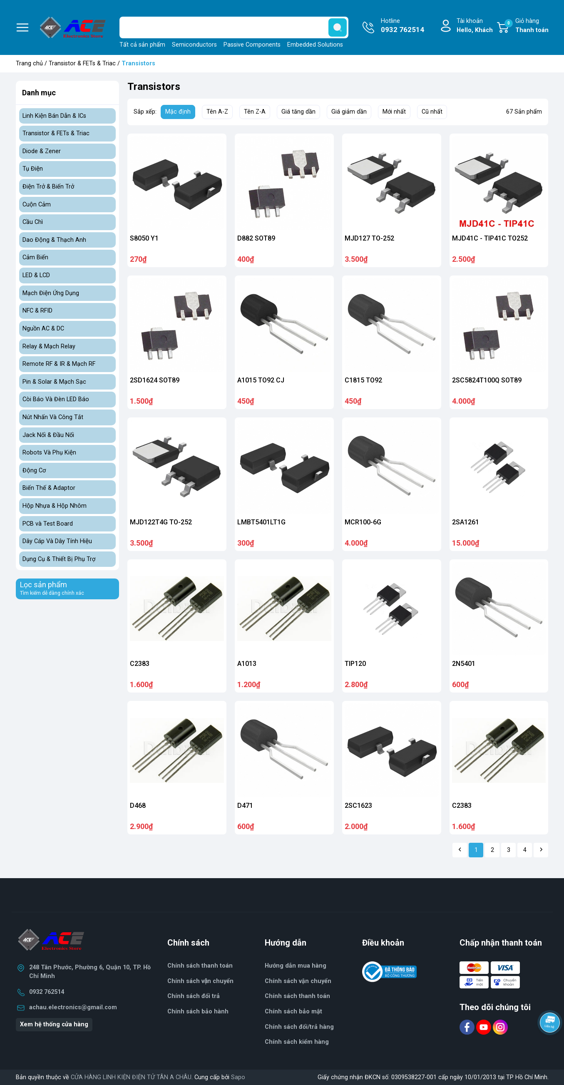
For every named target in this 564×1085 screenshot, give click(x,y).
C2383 (139, 664)
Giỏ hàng (526, 26)
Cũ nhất (432, 111)
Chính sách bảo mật (293, 1011)
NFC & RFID (37, 310)
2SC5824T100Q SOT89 (487, 380)
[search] (337, 27)
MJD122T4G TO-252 (161, 522)
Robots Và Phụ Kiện (49, 452)
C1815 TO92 (363, 380)
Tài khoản (475, 26)
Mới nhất (394, 111)
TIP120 (355, 664)
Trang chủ (29, 63)
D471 (245, 805)
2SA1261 (465, 522)
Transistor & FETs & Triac (82, 63)
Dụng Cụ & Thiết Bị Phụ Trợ (58, 559)
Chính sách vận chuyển (200, 981)
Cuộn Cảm (36, 204)
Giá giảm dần (349, 111)
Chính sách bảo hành (198, 1011)
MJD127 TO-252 (369, 238)
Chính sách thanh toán (297, 996)
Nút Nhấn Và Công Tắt (52, 417)
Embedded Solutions (315, 44)
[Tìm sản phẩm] (233, 27)
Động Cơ (34, 470)
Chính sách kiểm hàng (297, 1041)
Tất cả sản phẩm (142, 44)
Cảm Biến (35, 257)
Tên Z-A (255, 111)
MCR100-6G (363, 522)
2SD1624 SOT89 (154, 380)
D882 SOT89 (256, 238)
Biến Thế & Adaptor (48, 488)
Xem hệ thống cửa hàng (54, 1024)
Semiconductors (194, 44)
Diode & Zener (41, 151)
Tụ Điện (32, 168)
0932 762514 (46, 992)
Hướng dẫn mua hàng (295, 965)
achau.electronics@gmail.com (73, 1007)
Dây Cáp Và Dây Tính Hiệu (57, 541)
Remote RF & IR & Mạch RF (58, 363)
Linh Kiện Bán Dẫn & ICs (54, 115)
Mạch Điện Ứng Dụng (50, 293)
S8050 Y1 (144, 238)
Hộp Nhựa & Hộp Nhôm (54, 505)
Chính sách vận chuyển (298, 981)
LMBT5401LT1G (261, 522)
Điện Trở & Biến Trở (48, 186)
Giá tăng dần (298, 111)
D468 (138, 805)
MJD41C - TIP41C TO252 (490, 238)
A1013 (246, 664)
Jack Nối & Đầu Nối (48, 435)
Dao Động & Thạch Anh (54, 239)
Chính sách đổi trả (193, 996)
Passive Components (252, 44)
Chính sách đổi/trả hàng (299, 1026)
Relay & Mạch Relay (48, 346)
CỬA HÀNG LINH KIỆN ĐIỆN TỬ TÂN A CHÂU (131, 1077)
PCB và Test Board (47, 523)
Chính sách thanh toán (200, 965)
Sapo (238, 1077)
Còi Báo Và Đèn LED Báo (55, 399)
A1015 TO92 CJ (260, 380)
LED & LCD (36, 275)
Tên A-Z (217, 111)
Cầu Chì (32, 222)
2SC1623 (358, 805)
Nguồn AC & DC (43, 328)
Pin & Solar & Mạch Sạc (54, 381)
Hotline (402, 26)
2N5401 (463, 664)
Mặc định (178, 111)
